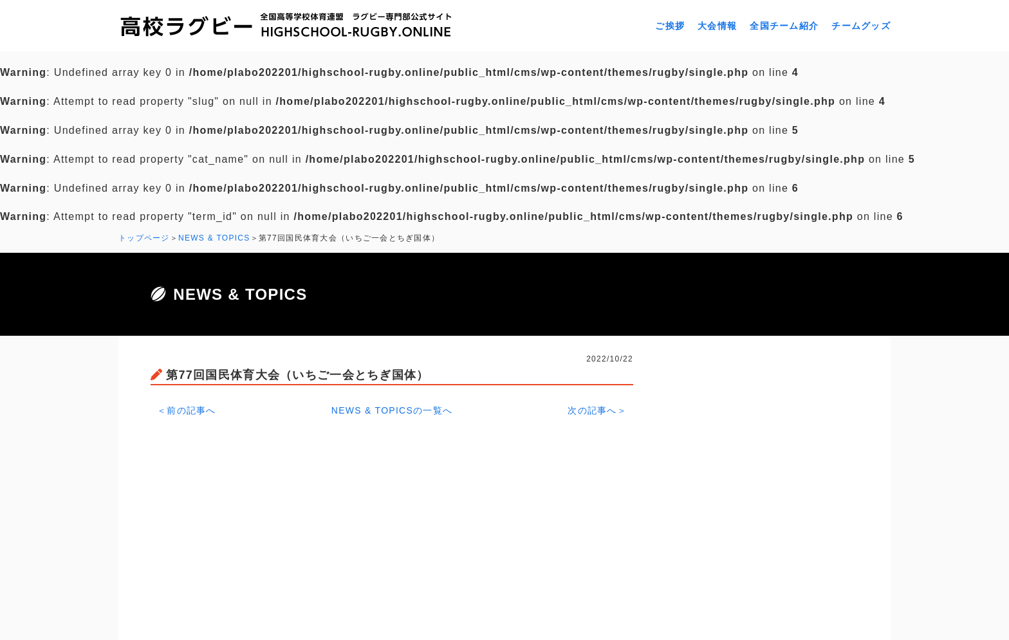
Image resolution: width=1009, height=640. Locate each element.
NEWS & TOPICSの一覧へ (392, 410)
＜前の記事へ (186, 410)
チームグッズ (861, 26)
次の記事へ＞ (597, 410)
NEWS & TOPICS (214, 237)
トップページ (144, 237)
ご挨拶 (670, 26)
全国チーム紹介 (784, 26)
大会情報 (717, 26)
